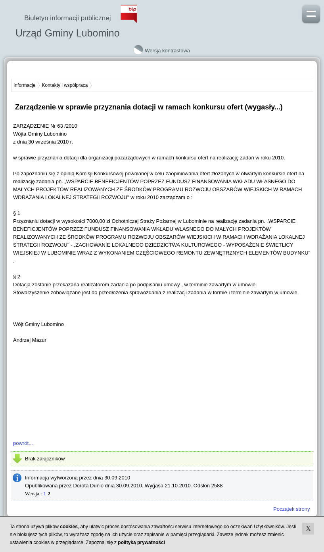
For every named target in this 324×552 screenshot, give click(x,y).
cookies (69, 526)
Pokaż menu (311, 13)
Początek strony (291, 509)
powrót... (23, 443)
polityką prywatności (141, 542)
